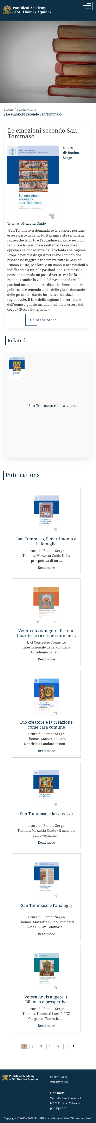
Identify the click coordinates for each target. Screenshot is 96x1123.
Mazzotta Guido (33, 223)
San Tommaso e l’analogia (46, 905)
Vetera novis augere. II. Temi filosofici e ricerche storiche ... (46, 633)
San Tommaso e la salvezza (46, 813)
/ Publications (25, 109)
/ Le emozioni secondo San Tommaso (33, 114)
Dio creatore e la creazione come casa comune (46, 725)
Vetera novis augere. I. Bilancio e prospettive (46, 999)
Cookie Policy (58, 1077)
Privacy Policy (59, 1081)
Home (9, 109)
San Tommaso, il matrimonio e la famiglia (46, 541)
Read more (46, 568)
